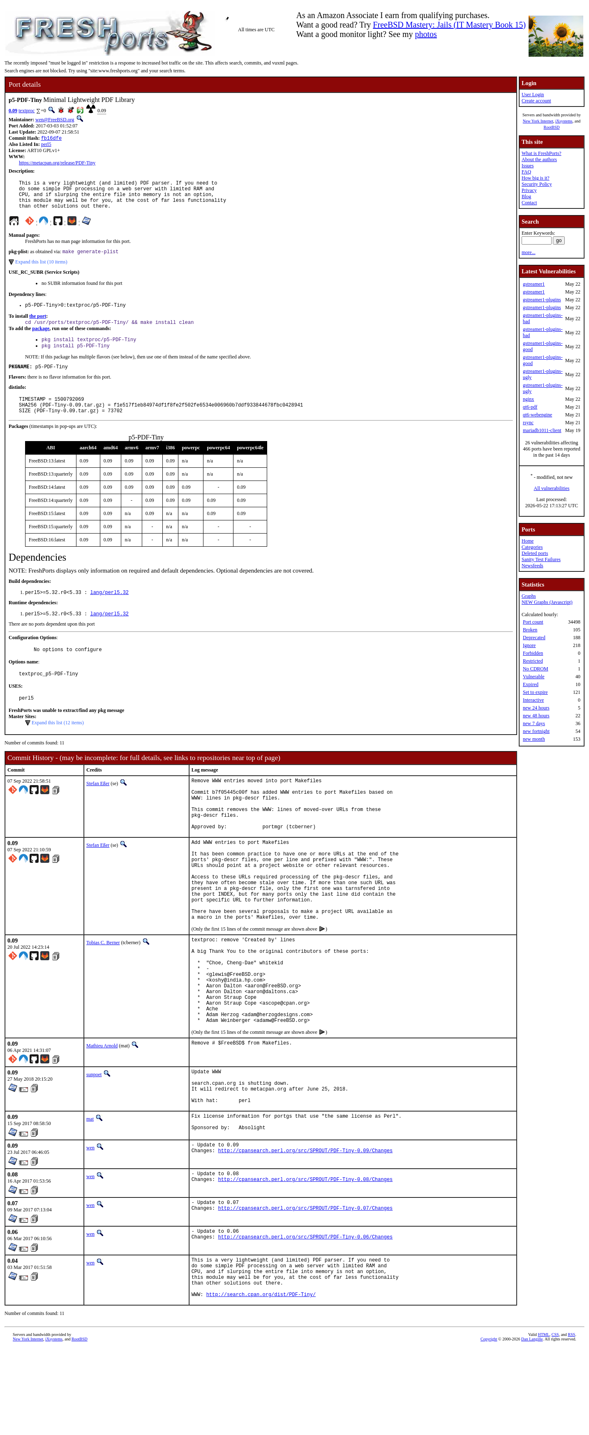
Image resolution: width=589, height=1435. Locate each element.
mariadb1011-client (542, 430)
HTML (543, 1421)
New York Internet (538, 121)
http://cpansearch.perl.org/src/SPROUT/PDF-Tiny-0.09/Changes (305, 1230)
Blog (526, 196)
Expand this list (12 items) (58, 744)
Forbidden (533, 653)
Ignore (529, 645)
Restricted (533, 661)
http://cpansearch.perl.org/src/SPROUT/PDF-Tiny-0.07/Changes (305, 1288)
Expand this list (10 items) (41, 270)
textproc (26, 110)
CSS (555, 1421)
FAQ (526, 172)
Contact (529, 203)
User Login (533, 94)
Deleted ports (535, 553)
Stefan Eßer (97, 805)
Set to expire (535, 692)
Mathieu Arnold (102, 1114)
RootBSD (552, 127)
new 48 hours (536, 716)
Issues (528, 166)
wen (90, 1226)
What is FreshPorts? (541, 153)
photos (426, 34)
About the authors (539, 159)
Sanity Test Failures (541, 559)
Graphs (529, 596)
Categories (532, 547)
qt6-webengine (537, 415)
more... (529, 252)
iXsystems (564, 121)
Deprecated (534, 637)
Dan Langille (532, 1425)
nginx (528, 399)
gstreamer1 (534, 284)
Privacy (529, 190)
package (40, 338)
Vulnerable (534, 676)
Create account (536, 101)
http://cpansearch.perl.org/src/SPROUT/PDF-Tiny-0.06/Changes (305, 1317)
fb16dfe (51, 138)
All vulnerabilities (552, 488)
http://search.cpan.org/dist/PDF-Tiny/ (261, 1380)
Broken (530, 630)
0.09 (13, 110)
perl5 (46, 145)
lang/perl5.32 (109, 609)
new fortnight (536, 731)
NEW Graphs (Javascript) (547, 602)
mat (90, 1195)
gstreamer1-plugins (542, 300)
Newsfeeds (532, 565)
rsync (528, 422)
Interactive (533, 700)
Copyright (488, 1425)
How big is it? (536, 178)
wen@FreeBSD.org (54, 119)
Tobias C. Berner (103, 993)
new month (534, 739)
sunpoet (94, 1143)
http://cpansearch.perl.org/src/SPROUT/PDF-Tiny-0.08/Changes (305, 1259)
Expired (530, 684)
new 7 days (534, 723)
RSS (571, 1421)
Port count (533, 622)
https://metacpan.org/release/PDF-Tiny (57, 163)
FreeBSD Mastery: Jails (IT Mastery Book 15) (449, 24)
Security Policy (537, 184)
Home (528, 541)
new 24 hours (536, 708)
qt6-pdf (530, 407)
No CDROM (535, 669)
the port (37, 325)
